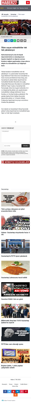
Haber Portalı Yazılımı (9, 400)
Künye (10, 384)
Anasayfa (4, 384)
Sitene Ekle (15, 386)
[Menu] (27, 2)
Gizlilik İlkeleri (23, 384)
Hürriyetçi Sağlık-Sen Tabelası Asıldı (17, 8)
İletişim (16, 384)
